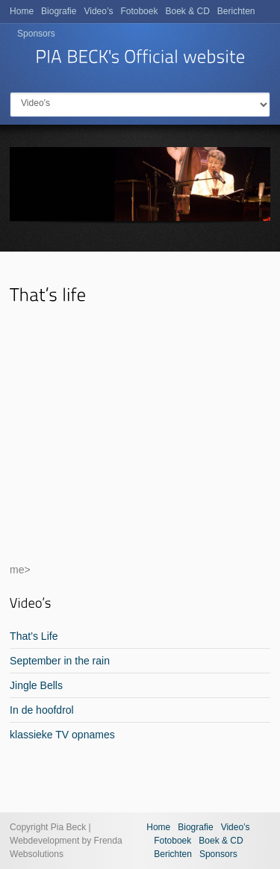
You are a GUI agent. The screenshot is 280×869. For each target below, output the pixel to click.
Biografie (58, 11)
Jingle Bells (36, 685)
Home (22, 11)
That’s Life (33, 636)
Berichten (236, 11)
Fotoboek (139, 11)
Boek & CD (187, 11)
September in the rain (60, 661)
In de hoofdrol (42, 710)
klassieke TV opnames (62, 735)
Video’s (98, 11)
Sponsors (36, 33)
